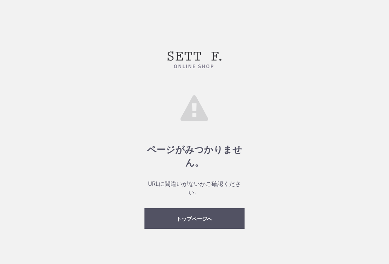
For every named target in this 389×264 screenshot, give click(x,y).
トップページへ (194, 219)
